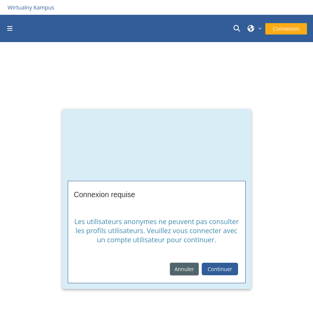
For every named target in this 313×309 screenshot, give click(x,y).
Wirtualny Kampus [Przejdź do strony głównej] (31, 7)
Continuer (219, 269)
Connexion (286, 28)
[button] (238, 28)
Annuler (184, 269)
